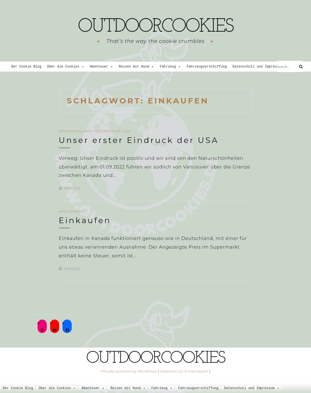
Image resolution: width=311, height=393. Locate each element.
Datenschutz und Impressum (260, 67)
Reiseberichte (107, 131)
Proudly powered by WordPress (129, 371)
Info (88, 131)
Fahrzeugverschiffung (207, 67)
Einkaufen (85, 220)
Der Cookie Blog (26, 67)
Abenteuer (101, 67)
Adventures (70, 131)
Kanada (76, 211)
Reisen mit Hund (136, 67)
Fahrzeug (170, 67)
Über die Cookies (65, 67)
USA (126, 131)
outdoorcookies (155, 27)
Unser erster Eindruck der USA (139, 140)
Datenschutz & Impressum (184, 371)
